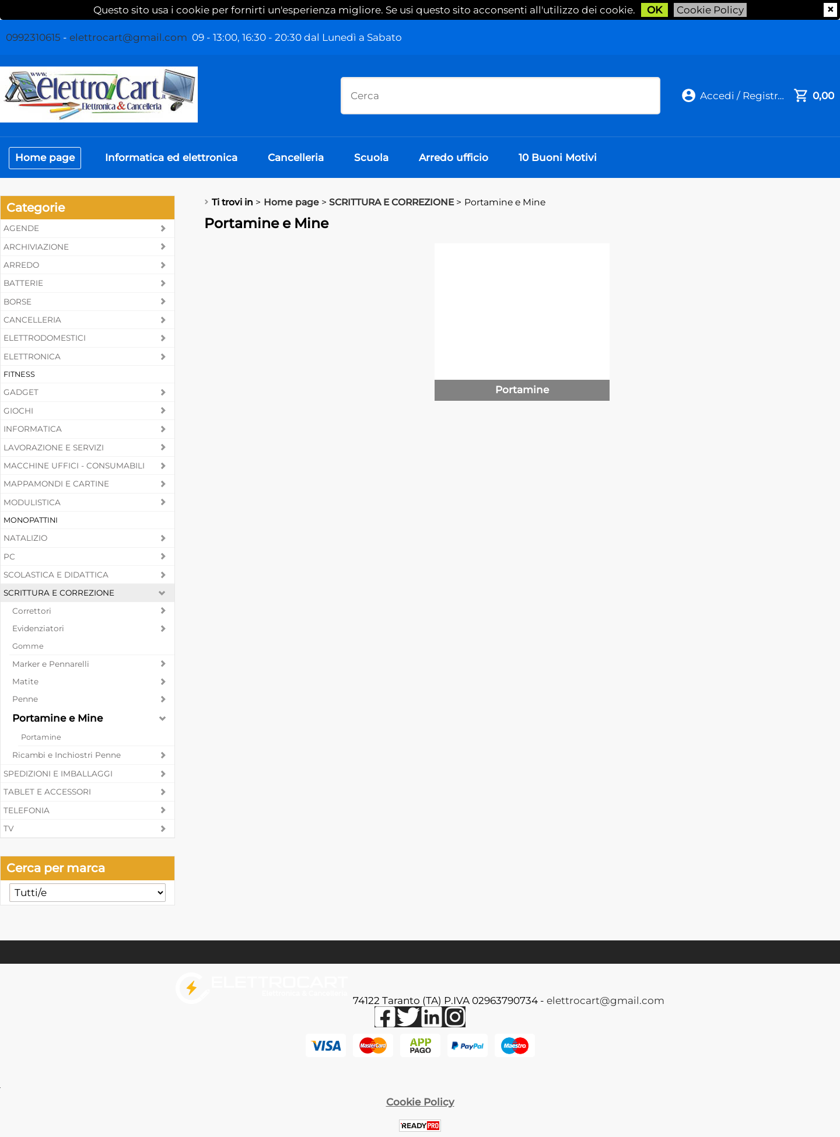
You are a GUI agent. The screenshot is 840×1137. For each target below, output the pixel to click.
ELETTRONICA (32, 356)
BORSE (18, 301)
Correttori (31, 610)
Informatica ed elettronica (171, 157)
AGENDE (21, 228)
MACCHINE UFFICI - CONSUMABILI (74, 465)
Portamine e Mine (57, 718)
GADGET (21, 392)
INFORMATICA (33, 428)
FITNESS (19, 374)
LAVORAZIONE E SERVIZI (54, 447)
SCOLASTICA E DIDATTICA (56, 574)
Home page (45, 157)
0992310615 (33, 37)
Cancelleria (296, 157)
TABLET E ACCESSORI (47, 791)
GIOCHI (18, 410)
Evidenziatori (38, 628)
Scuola (371, 157)
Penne (25, 699)
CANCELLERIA (32, 319)
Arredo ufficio (453, 157)
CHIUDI (830, 10)
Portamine (41, 737)
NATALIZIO (25, 538)
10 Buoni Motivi (558, 157)
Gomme (28, 646)
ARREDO (21, 265)
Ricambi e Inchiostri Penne (66, 755)
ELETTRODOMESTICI (45, 337)
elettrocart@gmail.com (128, 37)
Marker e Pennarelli (50, 664)
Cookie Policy (710, 10)
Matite (25, 681)
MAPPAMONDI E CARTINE (56, 483)
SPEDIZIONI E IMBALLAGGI (58, 773)
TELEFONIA (27, 810)
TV (8, 828)
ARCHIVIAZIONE (36, 246)
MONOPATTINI (31, 520)
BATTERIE (23, 283)
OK (654, 10)
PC (9, 556)
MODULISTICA (32, 502)
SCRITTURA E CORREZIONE (59, 592)
